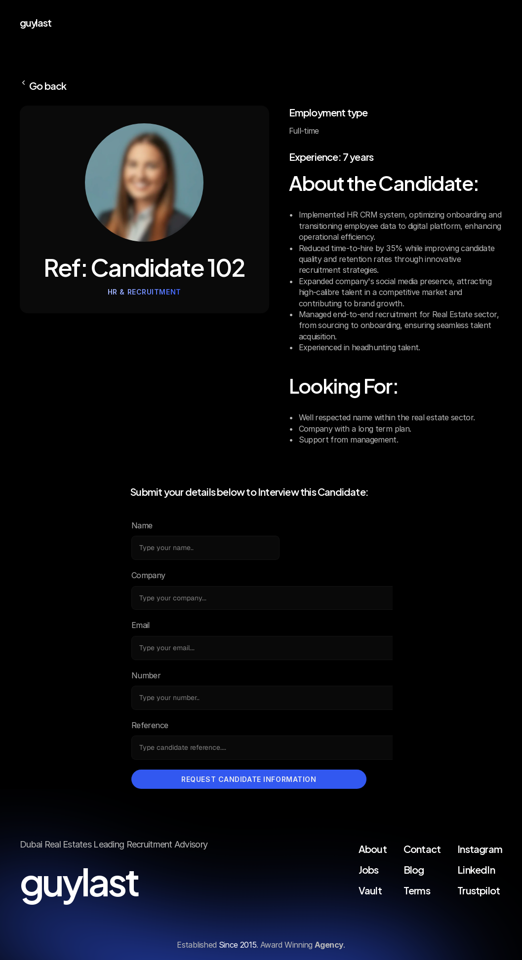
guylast (35, 22)
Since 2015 (238, 945)
